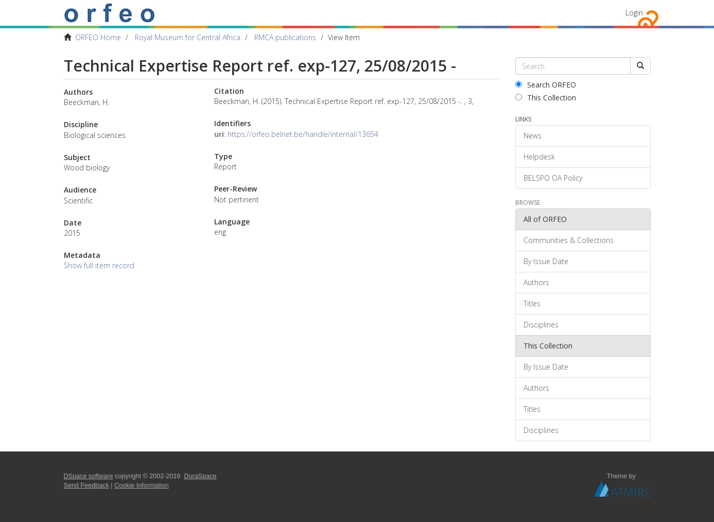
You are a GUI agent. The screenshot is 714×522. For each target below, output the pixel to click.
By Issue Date (546, 261)
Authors (536, 282)
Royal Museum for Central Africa (187, 37)
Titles (532, 303)
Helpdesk (539, 157)
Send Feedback (86, 485)
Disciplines (541, 324)
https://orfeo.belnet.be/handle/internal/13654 (303, 134)
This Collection (545, 97)
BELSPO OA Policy (553, 178)
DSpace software (88, 476)
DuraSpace (200, 476)
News (533, 136)
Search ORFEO (545, 85)
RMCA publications (285, 37)
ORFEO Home (98, 37)
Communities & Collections (569, 240)
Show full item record (99, 265)
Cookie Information (141, 485)
